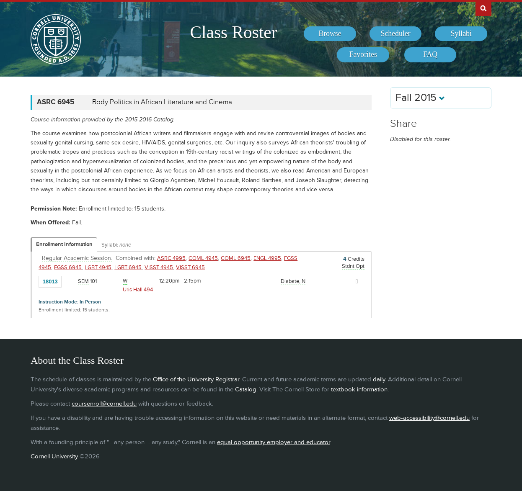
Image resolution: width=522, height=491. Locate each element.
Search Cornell (483, 8)
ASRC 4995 (171, 258)
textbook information (359, 389)
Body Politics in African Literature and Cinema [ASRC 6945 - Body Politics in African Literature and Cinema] (162, 102)
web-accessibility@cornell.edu (429, 418)
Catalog (245, 389)
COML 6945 (236, 258)
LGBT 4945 (98, 267)
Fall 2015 (420, 97)
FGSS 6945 (68, 267)
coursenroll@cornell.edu (104, 404)
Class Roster (233, 32)
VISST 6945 (190, 267)
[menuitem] (330, 33)
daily (379, 379)
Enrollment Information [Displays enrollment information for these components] (64, 244)
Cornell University (54, 456)
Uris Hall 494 (138, 289)
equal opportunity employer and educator (273, 442)
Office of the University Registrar (196, 379)
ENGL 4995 (267, 258)
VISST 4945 (159, 267)
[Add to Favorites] (70, 280)
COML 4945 (203, 258)
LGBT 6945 (128, 267)
